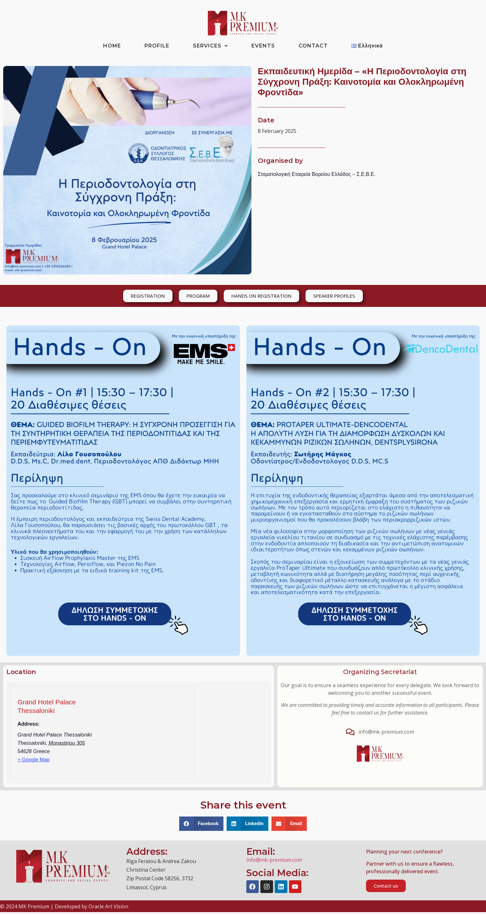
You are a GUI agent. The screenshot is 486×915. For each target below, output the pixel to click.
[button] (201, 824)
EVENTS (263, 46)
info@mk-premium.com (274, 859)
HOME (112, 46)
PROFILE (156, 46)
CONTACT (313, 46)
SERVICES (210, 46)
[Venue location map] (152, 734)
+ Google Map (34, 759)
